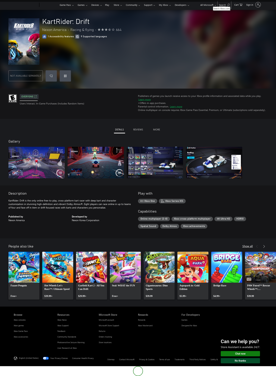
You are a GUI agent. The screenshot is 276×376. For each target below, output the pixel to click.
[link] (23, 276)
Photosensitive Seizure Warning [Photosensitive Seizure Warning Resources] (70, 342)
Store (116, 4)
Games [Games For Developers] (184, 320)
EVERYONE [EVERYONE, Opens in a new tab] (29, 96)
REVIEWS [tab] (138, 129)
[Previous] (257, 246)
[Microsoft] (26, 5)
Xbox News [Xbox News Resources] (62, 320)
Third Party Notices (197, 359)
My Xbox (163, 4)
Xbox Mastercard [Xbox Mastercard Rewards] (145, 325)
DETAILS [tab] (119, 129)
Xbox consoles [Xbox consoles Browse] (20, 320)
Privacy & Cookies (147, 359)
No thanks (240, 360)
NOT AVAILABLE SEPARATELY (25, 75)
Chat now (240, 353)
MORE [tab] (156, 129)
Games (81, 4)
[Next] (264, 246)
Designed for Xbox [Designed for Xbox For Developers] (189, 325)
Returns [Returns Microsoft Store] (102, 331)
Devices (95, 4)
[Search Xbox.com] (224, 4)
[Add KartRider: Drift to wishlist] (51, 76)
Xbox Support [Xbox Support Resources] (63, 325)
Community (131, 4)
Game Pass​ (65, 4)
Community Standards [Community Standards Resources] (66, 337)
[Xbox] (49, 5)
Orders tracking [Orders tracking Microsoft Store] (105, 337)
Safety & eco (216, 359)
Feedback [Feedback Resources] (61, 331)
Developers (180, 4)
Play (107, 4)
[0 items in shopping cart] (238, 4)
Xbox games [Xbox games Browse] (19, 325)
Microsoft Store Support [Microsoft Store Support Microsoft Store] (109, 325)
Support (148, 4)
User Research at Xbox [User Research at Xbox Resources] (67, 348)
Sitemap (110, 359)
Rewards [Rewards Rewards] (141, 320)
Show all (247, 246)
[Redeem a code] (65, 76)
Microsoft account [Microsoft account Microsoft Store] (106, 320)
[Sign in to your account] (253, 5)
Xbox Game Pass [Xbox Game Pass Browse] (21, 331)
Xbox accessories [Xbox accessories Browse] (21, 337)
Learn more (144, 99)
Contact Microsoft (126, 359)
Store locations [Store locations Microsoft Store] (105, 342)
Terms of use (164, 359)
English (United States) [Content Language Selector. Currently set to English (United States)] (29, 358)
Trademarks (180, 359)
